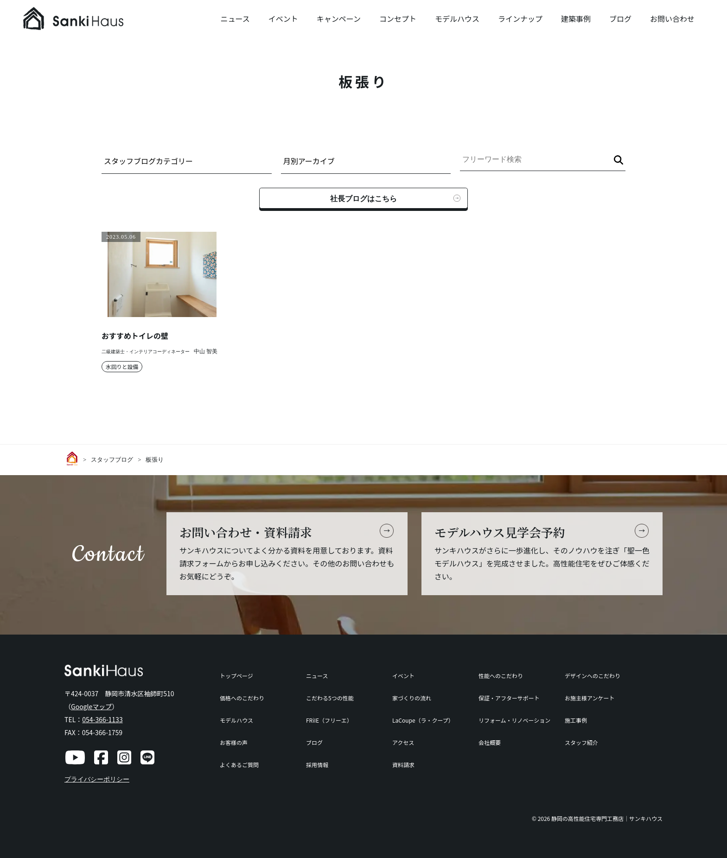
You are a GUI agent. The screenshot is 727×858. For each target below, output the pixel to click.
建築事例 (576, 18)
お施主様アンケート (590, 698)
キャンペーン (339, 18)
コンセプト (397, 18)
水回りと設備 (122, 366)
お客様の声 (234, 742)
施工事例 (576, 720)
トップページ (236, 676)
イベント (283, 18)
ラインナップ (520, 18)
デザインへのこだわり (592, 676)
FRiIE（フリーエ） (329, 720)
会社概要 (489, 742)
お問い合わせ (672, 18)
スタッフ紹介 (581, 742)
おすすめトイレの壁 (135, 335)
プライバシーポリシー (96, 779)
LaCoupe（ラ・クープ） (423, 720)
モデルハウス (457, 18)
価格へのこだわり (242, 698)
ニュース (234, 18)
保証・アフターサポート (509, 698)
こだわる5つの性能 (330, 698)
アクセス (403, 742)
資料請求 (403, 765)
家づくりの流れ (411, 698)
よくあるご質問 (239, 765)
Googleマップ (91, 706)
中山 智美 (205, 352)
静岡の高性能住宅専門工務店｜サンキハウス (607, 818)
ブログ (620, 18)
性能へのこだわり (500, 676)
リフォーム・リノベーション (514, 720)
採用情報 (317, 765)
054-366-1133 (102, 719)
